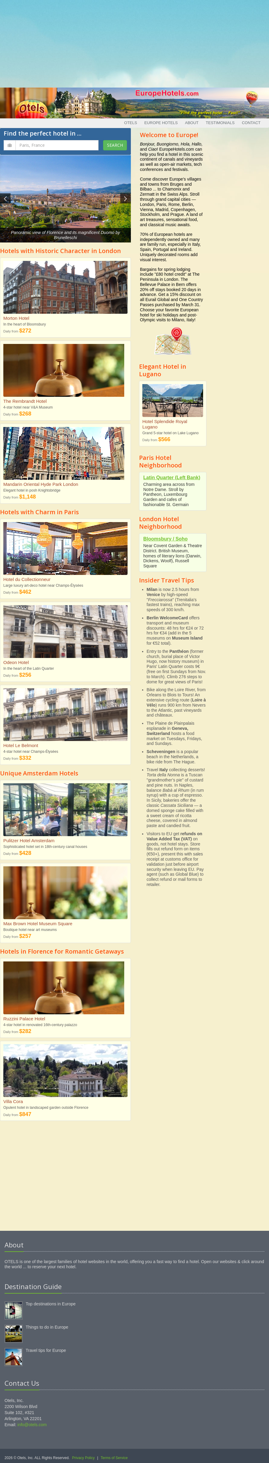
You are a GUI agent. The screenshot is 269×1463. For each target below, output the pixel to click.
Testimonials (220, 122)
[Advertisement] (134, 42)
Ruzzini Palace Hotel (24, 1018)
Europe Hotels (161, 122)
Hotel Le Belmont (20, 745)
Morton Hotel (16, 318)
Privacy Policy (83, 1458)
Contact (251, 122)
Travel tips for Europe (46, 1350)
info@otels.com (32, 1424)
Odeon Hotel (16, 662)
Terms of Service (114, 1458)
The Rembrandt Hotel (25, 401)
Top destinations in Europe (51, 1303)
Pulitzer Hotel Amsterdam (28, 840)
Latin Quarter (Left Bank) (171, 477)
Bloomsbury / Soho (165, 538)
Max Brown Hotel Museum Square (37, 923)
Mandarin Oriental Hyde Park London (40, 484)
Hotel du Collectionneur (26, 579)
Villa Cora (13, 1101)
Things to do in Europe (47, 1327)
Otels (130, 122)
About (192, 122)
